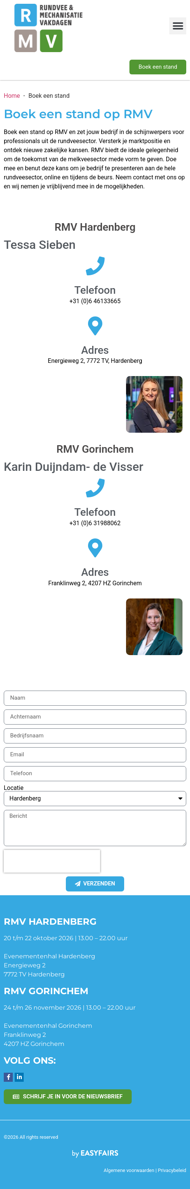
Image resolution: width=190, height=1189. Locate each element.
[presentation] (52, 861)
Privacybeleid (172, 1170)
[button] (177, 25)
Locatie (13, 788)
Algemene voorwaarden (129, 1170)
